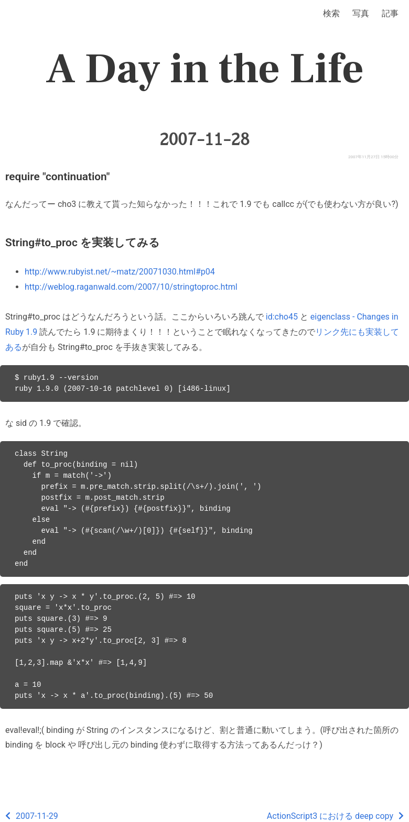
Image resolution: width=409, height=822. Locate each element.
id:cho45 (282, 317)
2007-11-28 (204, 139)
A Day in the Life (205, 69)
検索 (331, 13)
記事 (390, 13)
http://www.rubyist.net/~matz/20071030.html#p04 (120, 272)
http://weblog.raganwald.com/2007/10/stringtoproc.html (131, 287)
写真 (360, 13)
